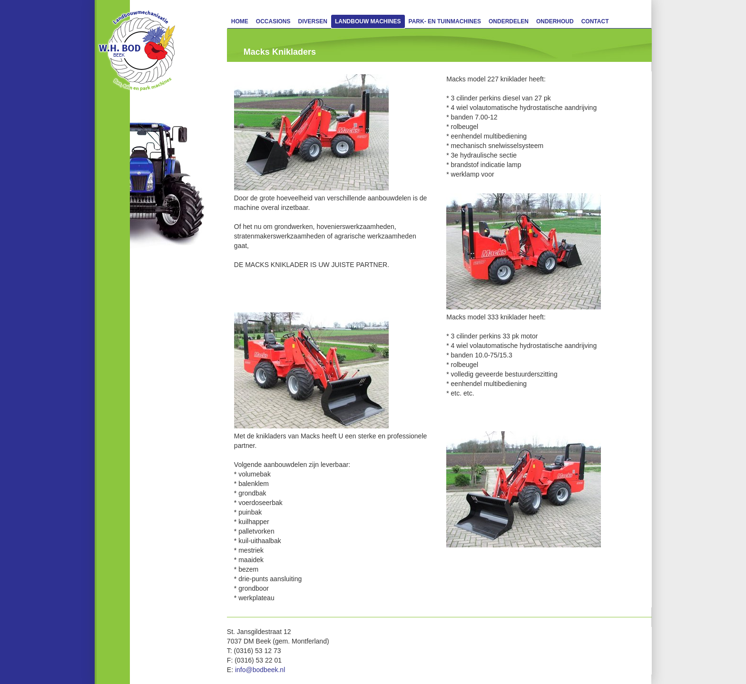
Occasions (273, 21)
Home (239, 21)
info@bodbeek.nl (260, 670)
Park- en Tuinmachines (445, 21)
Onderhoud (555, 21)
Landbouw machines (368, 21)
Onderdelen (509, 21)
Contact (595, 21)
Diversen (312, 21)
